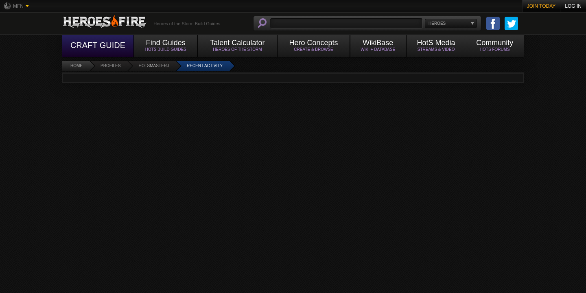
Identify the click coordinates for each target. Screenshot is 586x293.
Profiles (110, 65)
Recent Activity (205, 65)
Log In (573, 6)
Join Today (541, 6)
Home (76, 65)
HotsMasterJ (153, 65)
